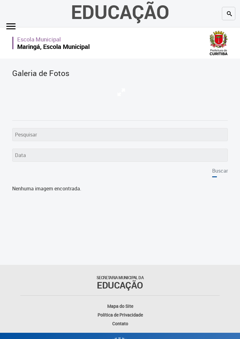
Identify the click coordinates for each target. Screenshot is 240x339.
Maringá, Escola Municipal (53, 46)
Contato (120, 324)
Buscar (220, 170)
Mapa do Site (120, 306)
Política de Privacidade (120, 315)
